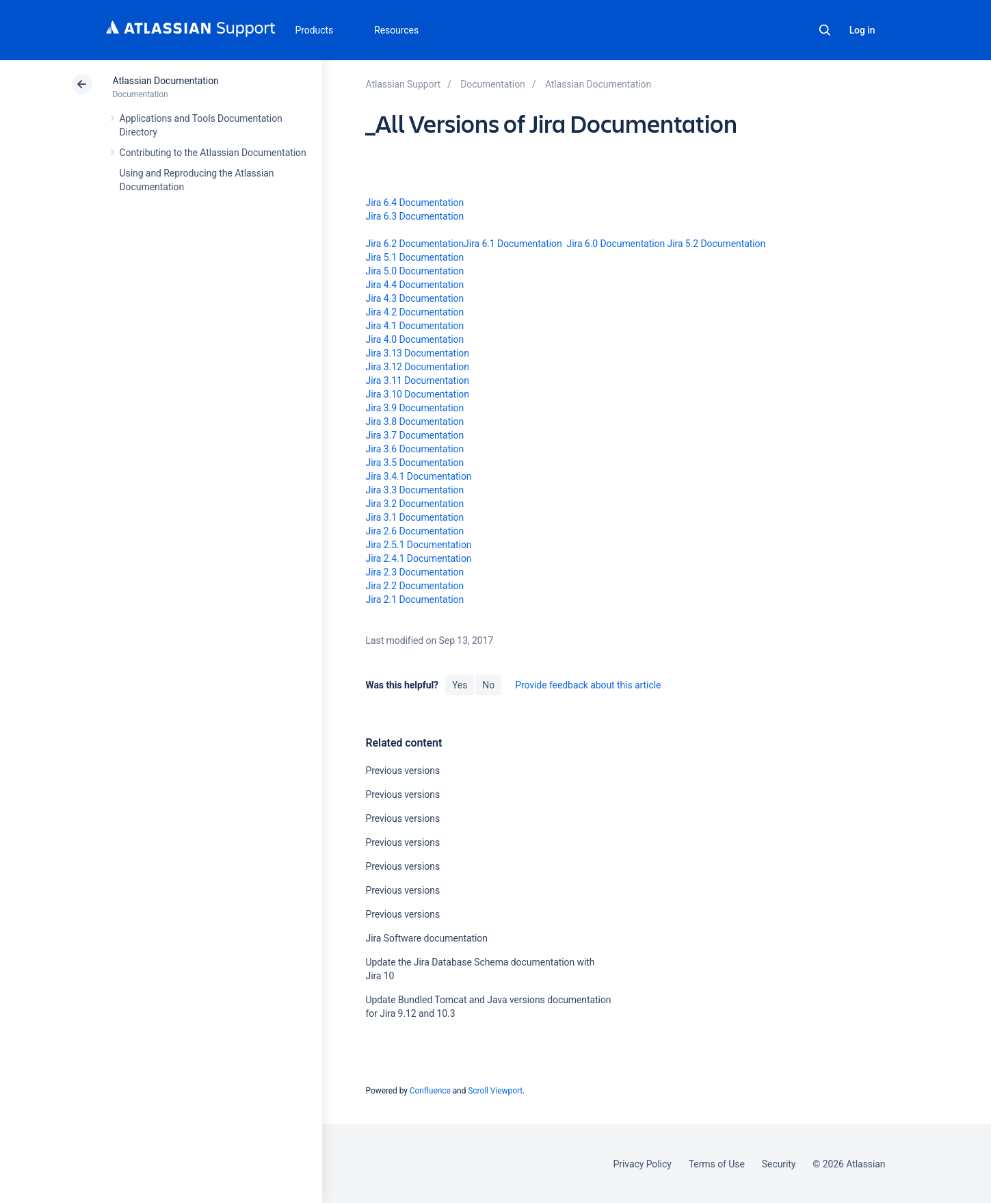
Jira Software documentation (426, 938)
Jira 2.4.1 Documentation (418, 558)
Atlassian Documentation (166, 80)
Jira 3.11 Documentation (416, 380)
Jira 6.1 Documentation (513, 243)
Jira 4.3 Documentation (414, 298)
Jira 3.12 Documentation (416, 366)
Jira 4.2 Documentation (414, 312)
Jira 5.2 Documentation (717, 243)
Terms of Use (717, 1164)
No (488, 685)
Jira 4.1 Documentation (414, 325)
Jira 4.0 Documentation (414, 339)
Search (825, 30)
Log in (862, 30)
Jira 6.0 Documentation (616, 243)
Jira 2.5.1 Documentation (418, 544)
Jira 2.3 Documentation (414, 572)
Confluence (430, 1091)
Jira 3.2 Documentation (414, 503)
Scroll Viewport (495, 1091)
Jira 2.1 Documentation (414, 599)
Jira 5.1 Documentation (414, 257)
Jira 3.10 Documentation (416, 394)
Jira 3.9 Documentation (414, 407)
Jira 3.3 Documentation (414, 489)
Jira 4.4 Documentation (414, 284)
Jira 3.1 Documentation (414, 517)
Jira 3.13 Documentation (416, 353)
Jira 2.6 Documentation (414, 531)
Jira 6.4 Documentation (414, 202)
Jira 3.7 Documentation (414, 435)
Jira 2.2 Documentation (414, 585)
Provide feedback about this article (588, 685)
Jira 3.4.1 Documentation (418, 476)
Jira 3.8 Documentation (414, 421)
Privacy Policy (642, 1164)
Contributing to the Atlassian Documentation (213, 152)
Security (779, 1164)
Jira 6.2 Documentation (414, 243)
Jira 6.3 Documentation (414, 216)
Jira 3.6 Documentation (414, 448)
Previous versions (402, 770)
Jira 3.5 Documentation (414, 462)
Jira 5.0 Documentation (414, 271)
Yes (459, 685)
